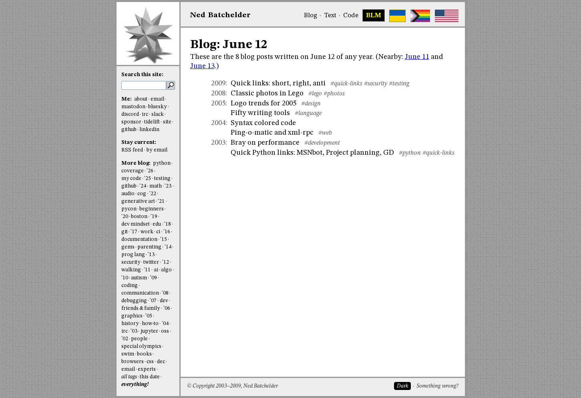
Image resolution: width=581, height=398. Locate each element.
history (130, 323)
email (157, 99)
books (144, 354)
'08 (165, 293)
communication (140, 293)
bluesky (157, 106)
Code (350, 15)
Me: (127, 99)
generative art (138, 201)
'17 (134, 231)
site (167, 122)
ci (158, 231)
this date (149, 377)
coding (129, 285)
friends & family (141, 308)
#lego (315, 94)
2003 (218, 142)
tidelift (152, 122)
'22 (152, 193)
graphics (132, 316)
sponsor (131, 122)
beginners (151, 209)
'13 (151, 254)
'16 (166, 231)
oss (165, 331)
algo (166, 270)
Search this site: (142, 74)
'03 (134, 331)
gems (128, 247)
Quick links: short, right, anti (278, 83)
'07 (153, 300)
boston (139, 216)
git (124, 231)
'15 (163, 239)
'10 (124, 278)
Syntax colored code (263, 123)
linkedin (149, 129)
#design (311, 104)
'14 (168, 247)
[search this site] (143, 85)
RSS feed (132, 150)
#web (325, 133)
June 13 (202, 66)
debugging (134, 300)
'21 (161, 201)
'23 (168, 186)
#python (410, 153)
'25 (147, 178)
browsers (132, 361)
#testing (399, 84)
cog (141, 193)
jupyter (149, 331)
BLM (373, 15)
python (162, 163)
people (139, 338)
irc (145, 114)
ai (156, 270)
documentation (139, 239)
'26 (150, 171)
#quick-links (346, 84)
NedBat (220, 15)
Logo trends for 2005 (263, 103)
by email (157, 150)
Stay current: (138, 142)
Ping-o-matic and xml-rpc (272, 132)
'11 (147, 270)
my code (131, 178)
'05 (148, 316)
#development (322, 143)
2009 (218, 83)
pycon (129, 209)
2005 (218, 103)
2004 (218, 123)
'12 (165, 262)
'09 (153, 278)
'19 (154, 216)
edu (157, 224)
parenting (149, 247)
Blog (310, 15)
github (129, 129)
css (150, 361)
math (155, 186)
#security (375, 84)
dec (161, 361)
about (140, 99)
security (131, 262)
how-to (150, 323)
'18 (167, 224)
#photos (334, 94)
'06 (166, 308)
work (147, 231)
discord (130, 114)
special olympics (141, 346)
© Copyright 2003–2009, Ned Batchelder (232, 386)
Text (330, 15)
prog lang (133, 254)
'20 (124, 216)
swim (127, 354)
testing (162, 178)
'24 (142, 186)
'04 (165, 323)
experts (147, 369)
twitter (151, 262)
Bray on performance (265, 142)
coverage (132, 171)
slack (157, 114)
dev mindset (135, 224)
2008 (218, 93)
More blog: (136, 163)
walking (131, 270)
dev (164, 300)
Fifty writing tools (260, 113)
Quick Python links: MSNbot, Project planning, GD (312, 152)
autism (139, 278)
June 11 (417, 57)
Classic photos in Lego (267, 93)
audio (128, 193)
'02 (124, 338)
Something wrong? (437, 386)
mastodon (133, 106)
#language (308, 113)
